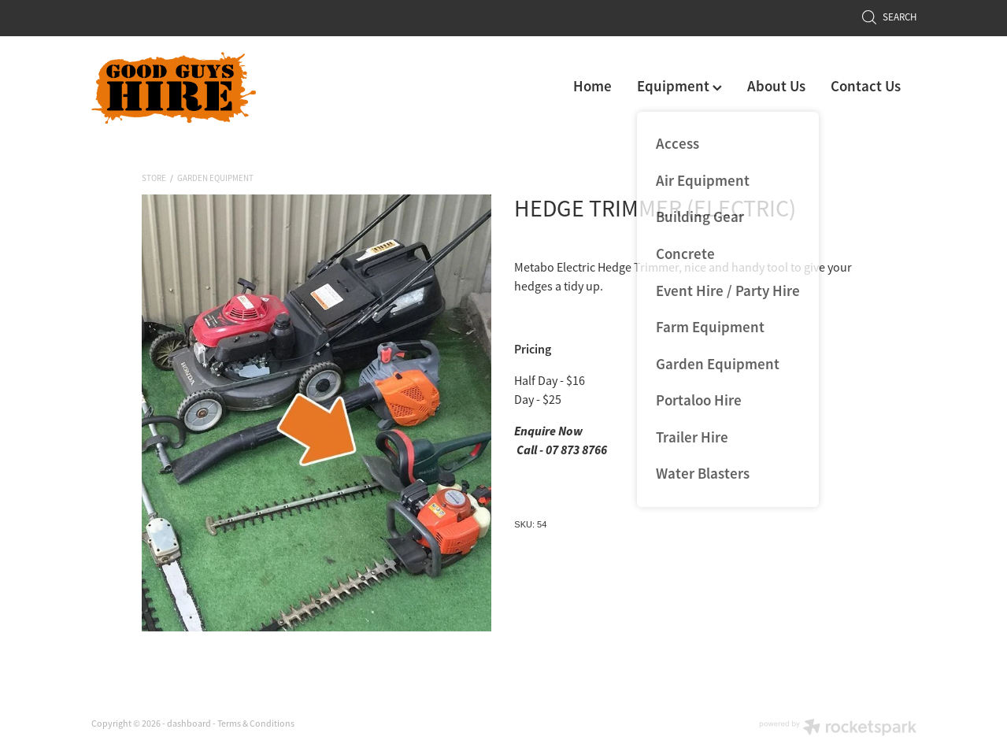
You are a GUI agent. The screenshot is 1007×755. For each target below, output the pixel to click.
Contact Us (866, 86)
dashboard (189, 723)
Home (592, 86)
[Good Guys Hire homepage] (174, 88)
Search (888, 17)
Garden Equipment (215, 177)
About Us (776, 86)
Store (154, 177)
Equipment (679, 86)
